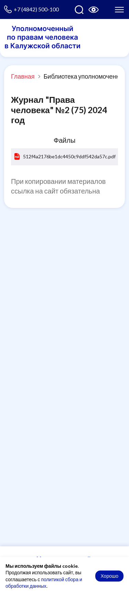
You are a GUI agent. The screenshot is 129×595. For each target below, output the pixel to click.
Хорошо (109, 576)
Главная (23, 76)
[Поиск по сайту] (79, 9)
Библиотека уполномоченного (86, 76)
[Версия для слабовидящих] (93, 9)
